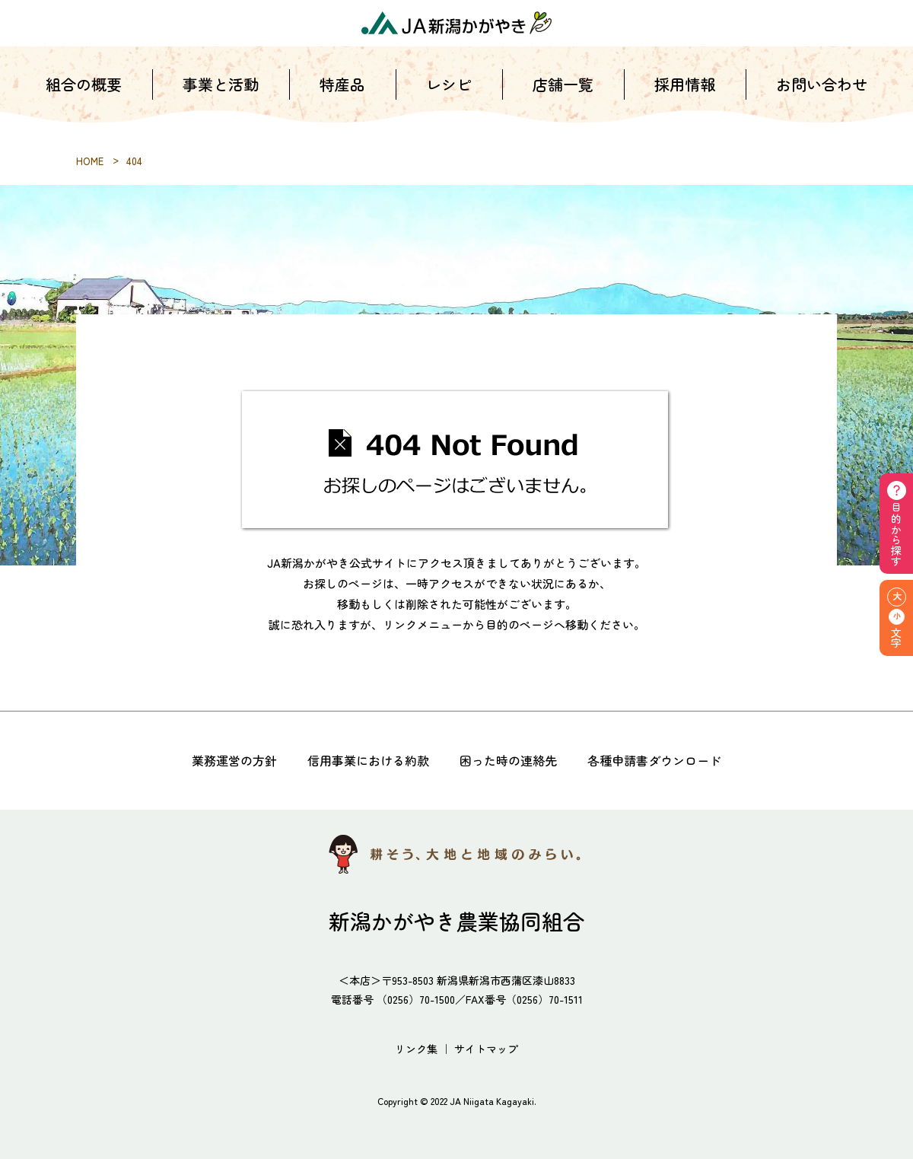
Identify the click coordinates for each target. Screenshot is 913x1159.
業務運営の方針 (234, 760)
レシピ (449, 99)
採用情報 (684, 99)
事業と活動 (221, 99)
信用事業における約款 (368, 760)
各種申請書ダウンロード (654, 760)
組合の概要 (84, 99)
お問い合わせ (821, 99)
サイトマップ (486, 1048)
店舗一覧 (563, 99)
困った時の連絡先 (508, 760)
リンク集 (416, 1048)
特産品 (342, 99)
